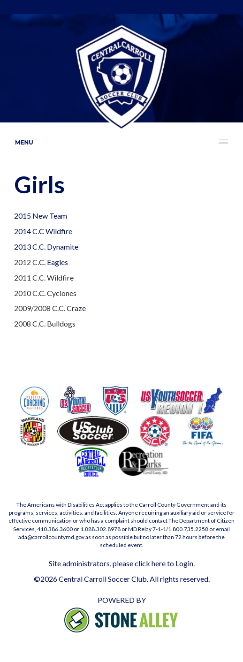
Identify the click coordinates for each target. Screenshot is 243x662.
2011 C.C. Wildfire (44, 277)
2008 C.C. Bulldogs (45, 323)
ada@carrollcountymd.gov (51, 536)
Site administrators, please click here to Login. (122, 563)
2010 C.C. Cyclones (45, 293)
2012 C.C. (30, 262)
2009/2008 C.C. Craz (48, 308)
